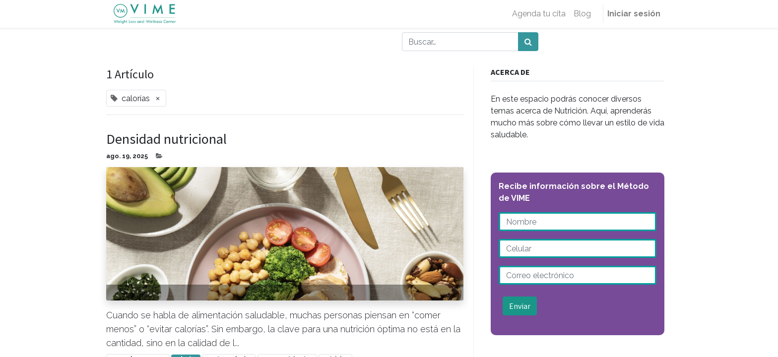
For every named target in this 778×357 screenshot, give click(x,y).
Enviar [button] (519, 306)
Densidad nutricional (166, 139)
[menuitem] (539, 14)
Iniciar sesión (633, 13)
